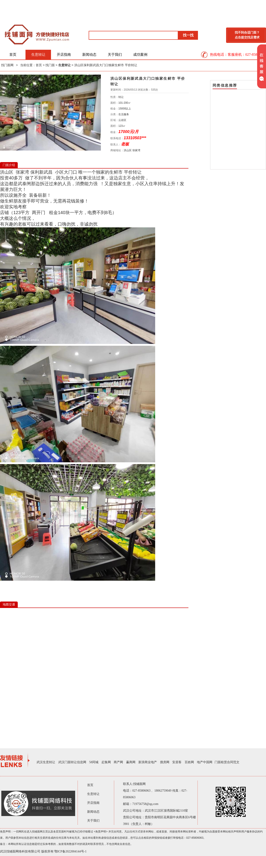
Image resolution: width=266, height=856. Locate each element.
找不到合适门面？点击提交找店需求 (247, 35)
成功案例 (140, 54)
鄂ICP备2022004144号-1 (70, 851)
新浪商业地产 (147, 762)
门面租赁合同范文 (227, 762)
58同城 (93, 762)
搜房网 (164, 762)
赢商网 (130, 762)
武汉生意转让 (46, 762)
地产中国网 (204, 762)
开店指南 (64, 54)
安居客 (177, 762)
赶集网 (106, 762)
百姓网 (189, 762)
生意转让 (38, 54)
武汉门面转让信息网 (72, 762)
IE (94, 674)
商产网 (118, 762)
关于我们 (115, 54)
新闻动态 (89, 54)
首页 (12, 54)
